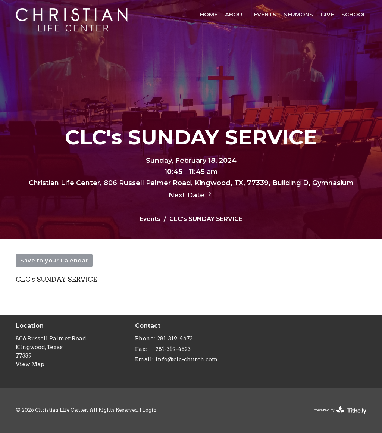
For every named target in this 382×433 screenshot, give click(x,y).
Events (265, 14)
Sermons (298, 14)
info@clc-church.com (187, 359)
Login (149, 410)
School (353, 14)
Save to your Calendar (54, 260)
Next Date (191, 194)
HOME (208, 14)
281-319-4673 (175, 338)
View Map (30, 364)
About (235, 14)
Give (327, 14)
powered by (340, 410)
